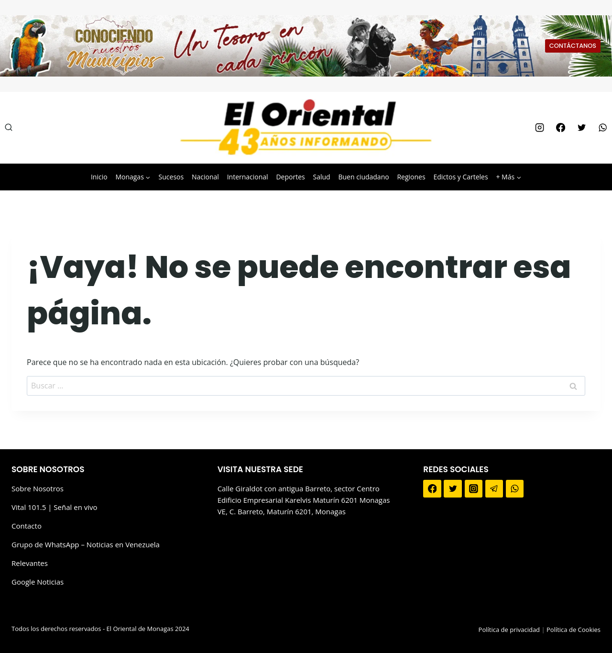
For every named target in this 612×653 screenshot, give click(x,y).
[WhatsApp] (603, 128)
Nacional (205, 176)
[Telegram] (494, 489)
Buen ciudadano (363, 176)
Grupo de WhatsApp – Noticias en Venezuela (85, 544)
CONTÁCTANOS (572, 46)
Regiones (411, 176)
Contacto (26, 526)
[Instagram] (539, 128)
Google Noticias (37, 582)
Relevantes (29, 563)
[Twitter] (581, 128)
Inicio (99, 176)
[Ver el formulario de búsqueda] (8, 127)
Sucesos (171, 176)
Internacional (247, 176)
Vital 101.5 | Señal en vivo (54, 507)
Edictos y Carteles (460, 176)
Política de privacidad (509, 629)
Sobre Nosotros (37, 488)
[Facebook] (560, 128)
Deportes (290, 176)
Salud (321, 176)
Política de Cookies (573, 629)
